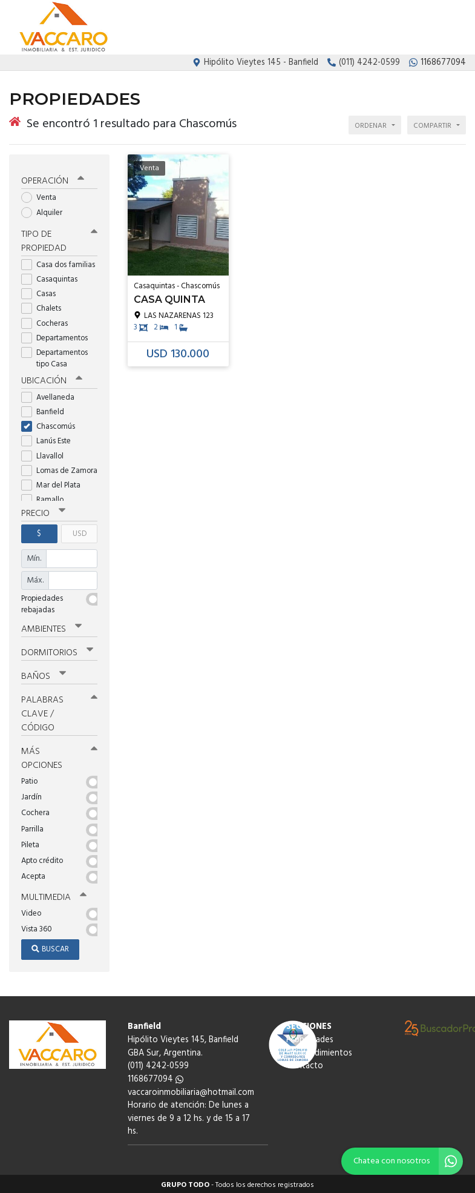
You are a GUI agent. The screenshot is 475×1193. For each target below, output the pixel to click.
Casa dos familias (59, 262)
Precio (43, 511)
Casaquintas (53, 277)
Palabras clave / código (59, 711)
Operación (52, 179)
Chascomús (52, 424)
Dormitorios (57, 650)
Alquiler (45, 210)
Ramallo (46, 497)
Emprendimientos (391, 28)
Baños (43, 674)
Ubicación (51, 378)
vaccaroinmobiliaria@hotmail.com (191, 1090)
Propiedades (331, 28)
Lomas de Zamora (59, 468)
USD (80, 531)
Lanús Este (50, 439)
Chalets (45, 306)
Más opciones (59, 756)
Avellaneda (51, 395)
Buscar (50, 946)
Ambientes (51, 627)
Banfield (46, 409)
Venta (42, 196)
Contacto (447, 28)
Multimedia (54, 895)
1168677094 (155, 1077)
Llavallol (46, 454)
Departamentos (58, 336)
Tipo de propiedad (59, 239)
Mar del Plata (54, 483)
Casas (42, 291)
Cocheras (48, 321)
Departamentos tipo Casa (54, 356)
